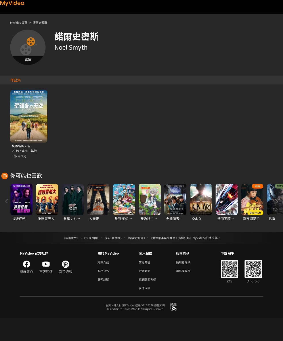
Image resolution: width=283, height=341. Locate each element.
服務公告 (104, 292)
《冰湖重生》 (67, 258)
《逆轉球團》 (88, 258)
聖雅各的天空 (22, 146)
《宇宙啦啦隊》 (136, 258)
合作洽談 (145, 310)
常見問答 (145, 282)
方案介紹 (104, 282)
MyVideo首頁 (20, 22)
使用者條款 (187, 282)
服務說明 (104, 301)
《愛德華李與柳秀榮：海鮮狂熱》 (174, 258)
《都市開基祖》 (112, 258)
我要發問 (145, 292)
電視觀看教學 (149, 301)
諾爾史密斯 (44, 22)
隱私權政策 (187, 292)
